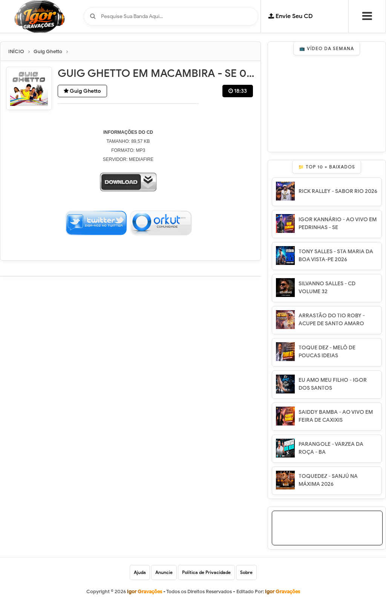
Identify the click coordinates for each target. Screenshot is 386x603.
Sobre (246, 572)
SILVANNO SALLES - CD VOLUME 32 (327, 287)
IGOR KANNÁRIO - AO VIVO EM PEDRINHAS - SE (338, 223)
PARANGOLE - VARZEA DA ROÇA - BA (331, 448)
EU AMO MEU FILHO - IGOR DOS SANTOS (333, 384)
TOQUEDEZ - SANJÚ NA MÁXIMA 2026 (328, 480)
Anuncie (164, 572)
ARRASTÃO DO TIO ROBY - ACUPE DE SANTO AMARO (332, 319)
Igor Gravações (282, 591)
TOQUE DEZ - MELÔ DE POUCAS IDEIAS (327, 351)
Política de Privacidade (206, 572)
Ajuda (140, 572)
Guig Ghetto (82, 91)
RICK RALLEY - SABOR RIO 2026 (338, 191)
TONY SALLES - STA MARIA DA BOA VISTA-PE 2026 (336, 255)
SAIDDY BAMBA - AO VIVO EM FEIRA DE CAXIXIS (336, 416)
